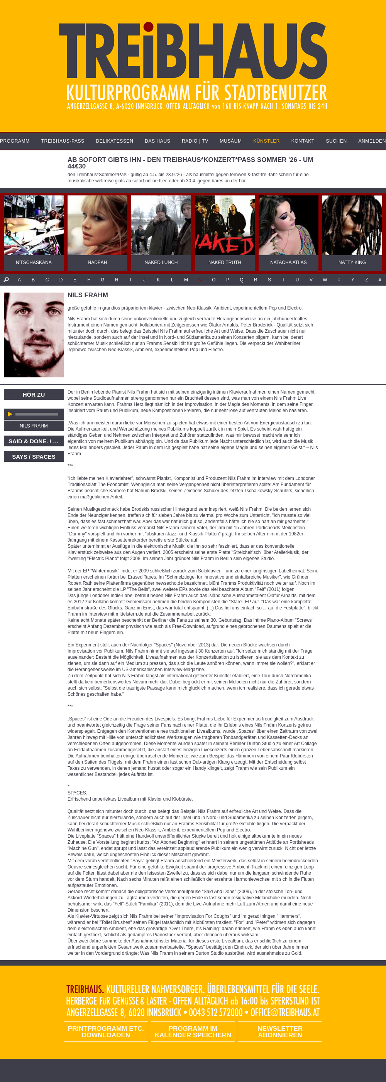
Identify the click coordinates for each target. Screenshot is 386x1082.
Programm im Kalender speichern (193, 1032)
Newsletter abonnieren (280, 1032)
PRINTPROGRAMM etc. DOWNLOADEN (106, 1032)
